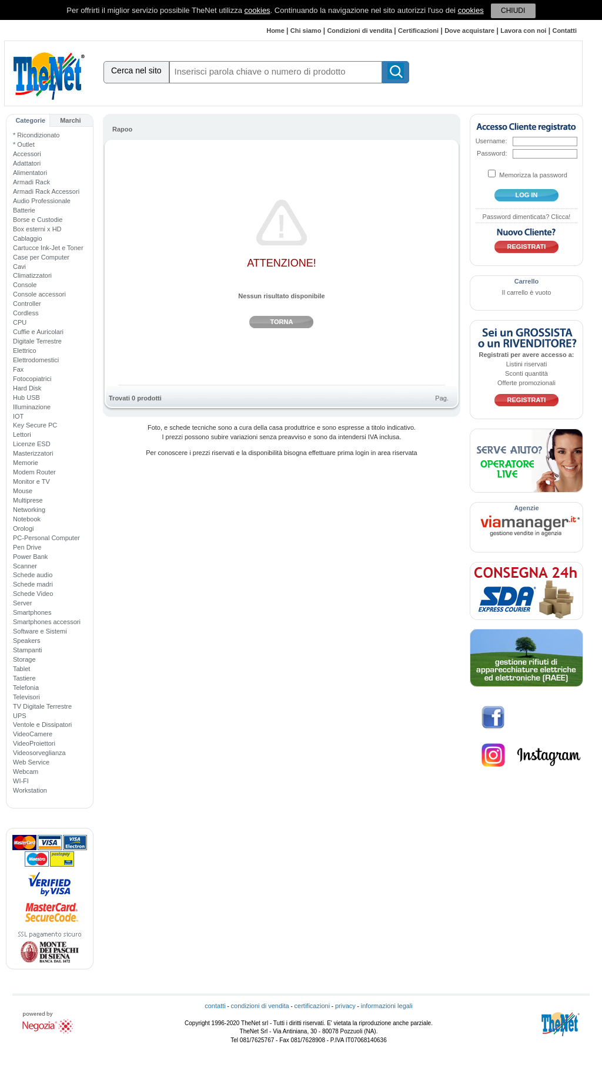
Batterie (24, 210)
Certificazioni (418, 30)
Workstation (30, 790)
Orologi (23, 528)
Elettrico (24, 350)
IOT (18, 416)
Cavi (19, 266)
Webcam (25, 771)
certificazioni (312, 1005)
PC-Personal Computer (46, 537)
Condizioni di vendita (359, 30)
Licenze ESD (32, 443)
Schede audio (32, 574)
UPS (19, 715)
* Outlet (24, 144)
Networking (29, 509)
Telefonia (26, 687)
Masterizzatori (33, 453)
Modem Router (34, 472)
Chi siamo (306, 30)
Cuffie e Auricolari (38, 331)
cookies (257, 10)
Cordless (25, 312)
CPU (19, 322)
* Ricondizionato (36, 135)
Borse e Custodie (37, 219)
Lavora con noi (523, 30)
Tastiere (24, 678)
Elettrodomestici (36, 359)
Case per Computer (41, 257)
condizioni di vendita (260, 1005)
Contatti (564, 30)
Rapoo (122, 129)
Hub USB (26, 397)
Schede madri (33, 584)
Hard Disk (27, 388)
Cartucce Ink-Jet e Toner (48, 247)
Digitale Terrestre (37, 341)
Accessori (27, 153)
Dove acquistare (469, 30)
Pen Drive (27, 547)
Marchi (70, 120)
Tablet (21, 668)
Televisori (26, 696)
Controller (27, 303)
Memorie (25, 462)
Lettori (22, 434)
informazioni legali (387, 1005)
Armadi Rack (31, 182)
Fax (18, 369)
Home (275, 30)
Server (22, 603)
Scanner (25, 566)
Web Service (31, 762)
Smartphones (32, 612)
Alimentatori (30, 172)
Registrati (526, 246)
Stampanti (27, 649)
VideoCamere (32, 733)
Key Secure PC (35, 425)
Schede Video (33, 593)
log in (527, 194)
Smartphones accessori (47, 621)
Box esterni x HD (37, 229)
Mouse (22, 490)
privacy (345, 1005)
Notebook (27, 519)
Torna (281, 321)
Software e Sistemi (40, 631)
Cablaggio (27, 238)
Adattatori (27, 163)
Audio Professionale (42, 200)
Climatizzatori (32, 275)
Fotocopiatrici (32, 378)
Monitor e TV (31, 481)
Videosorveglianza (39, 752)
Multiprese (28, 500)
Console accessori (39, 294)
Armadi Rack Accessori (46, 191)
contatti (215, 1005)
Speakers (26, 640)
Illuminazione (32, 406)
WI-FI (21, 780)
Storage (24, 659)
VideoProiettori (34, 743)
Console (24, 284)
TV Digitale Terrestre (42, 706)
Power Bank (30, 556)
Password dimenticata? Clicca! (527, 216)
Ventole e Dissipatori (42, 724)
